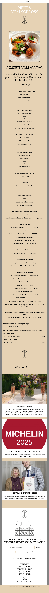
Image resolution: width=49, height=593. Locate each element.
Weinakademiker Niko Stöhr (24, 498)
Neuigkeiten (24, 582)
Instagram (30, 563)
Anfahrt (24, 584)
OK (24, 590)
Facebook (18, 563)
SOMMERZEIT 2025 (24, 411)
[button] (47, 1)
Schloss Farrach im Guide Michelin (25, 456)
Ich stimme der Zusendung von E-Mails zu (25, 556)
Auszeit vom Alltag (24, 69)
